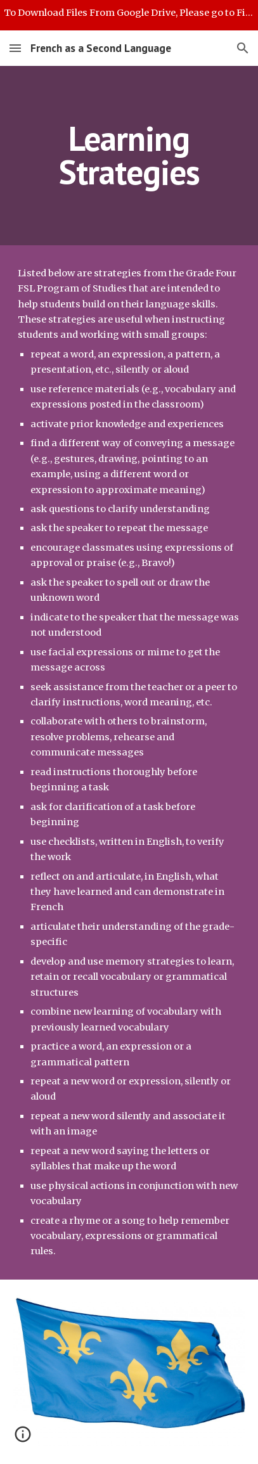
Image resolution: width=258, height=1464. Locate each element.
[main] (129, 156)
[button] (15, 47)
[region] (129, 15)
